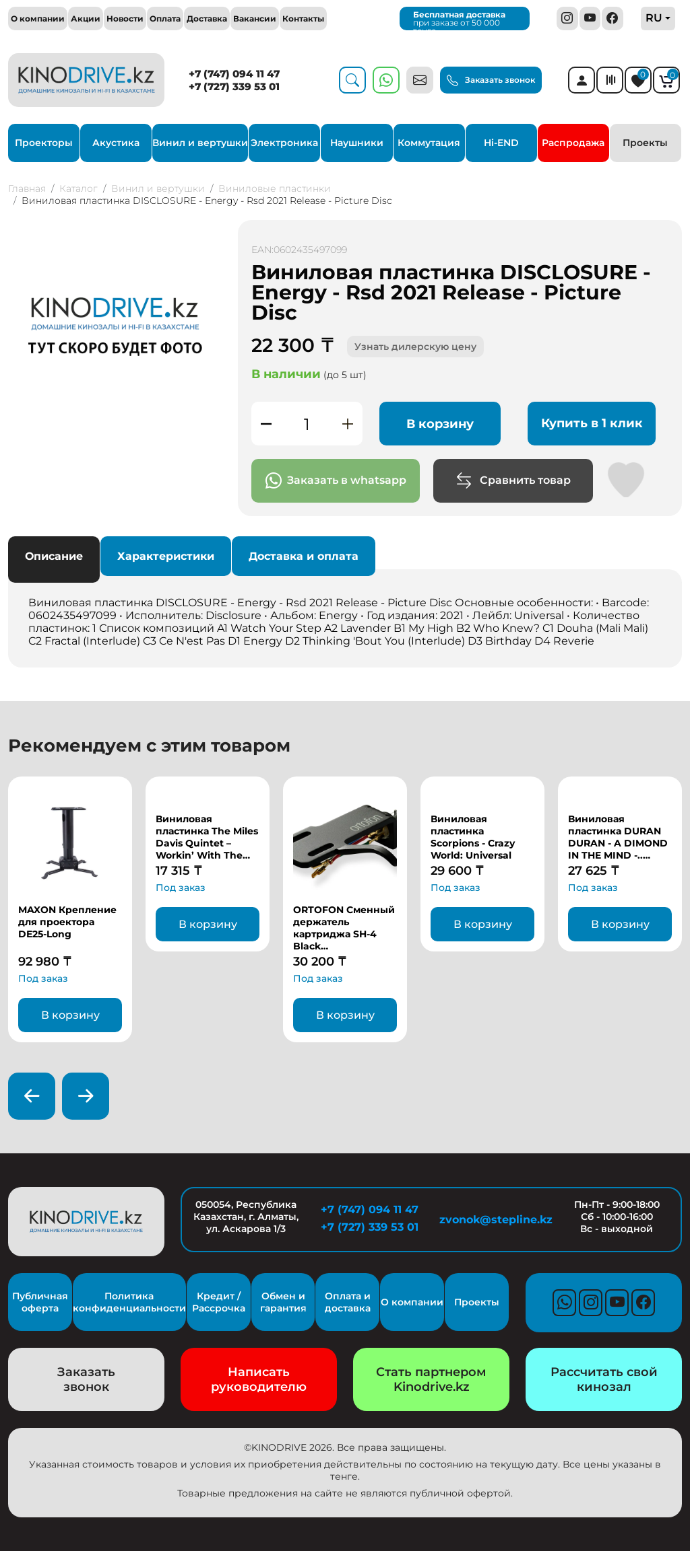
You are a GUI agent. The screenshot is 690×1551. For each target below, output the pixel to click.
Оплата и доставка (348, 1302)
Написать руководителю (259, 1379)
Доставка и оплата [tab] (303, 556)
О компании (38, 18)
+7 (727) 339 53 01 (234, 86)
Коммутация (429, 143)
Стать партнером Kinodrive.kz (431, 1379)
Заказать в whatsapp (335, 481)
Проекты (645, 143)
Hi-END (501, 143)
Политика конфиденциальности (129, 1302)
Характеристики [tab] (165, 556)
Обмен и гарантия (283, 1302)
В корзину (440, 424)
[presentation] (31, 1096)
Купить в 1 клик (592, 423)
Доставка (207, 18)
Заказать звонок (491, 80)
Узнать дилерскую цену (415, 346)
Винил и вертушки (200, 143)
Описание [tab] (54, 556)
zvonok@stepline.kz (493, 1219)
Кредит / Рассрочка (218, 1302)
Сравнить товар (513, 481)
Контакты (303, 18)
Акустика (115, 143)
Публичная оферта (40, 1302)
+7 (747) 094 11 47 (234, 73)
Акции (85, 18)
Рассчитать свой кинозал (604, 1379)
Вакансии (254, 18)
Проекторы (44, 143)
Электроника (284, 143)
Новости (125, 18)
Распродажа (573, 143)
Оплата (165, 18)
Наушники (356, 143)
